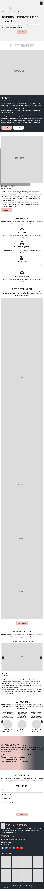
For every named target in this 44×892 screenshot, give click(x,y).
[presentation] (3, 652)
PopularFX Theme (28, 887)
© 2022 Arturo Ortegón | (18, 887)
